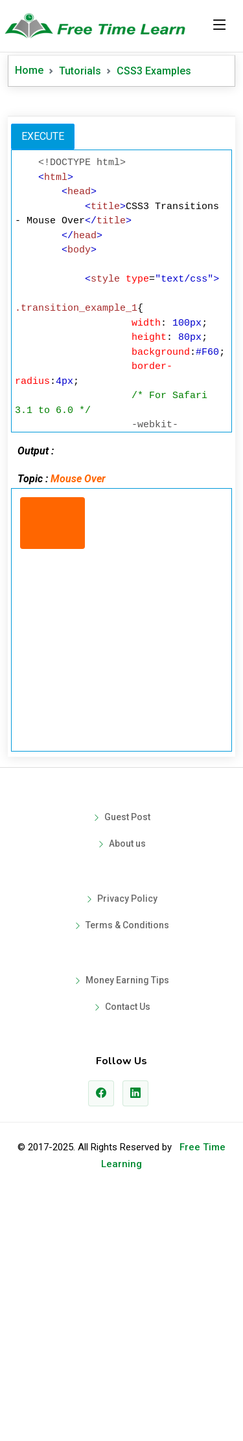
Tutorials (80, 71)
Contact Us (127, 1249)
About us (127, 1086)
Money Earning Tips (127, 1222)
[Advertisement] (121, 224)
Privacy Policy (127, 1141)
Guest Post (127, 1059)
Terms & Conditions (127, 1167)
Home (29, 70)
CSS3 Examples (154, 71)
